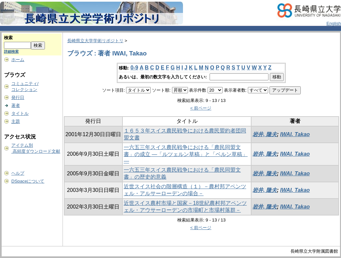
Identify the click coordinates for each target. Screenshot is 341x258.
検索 (8, 37)
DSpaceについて (27, 181)
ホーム (17, 59)
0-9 (134, 67)
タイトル (20, 113)
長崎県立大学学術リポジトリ (95, 40)
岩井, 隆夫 (265, 134)
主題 (15, 121)
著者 (15, 105)
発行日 (17, 97)
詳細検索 (11, 51)
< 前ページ (201, 108)
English (333, 23)
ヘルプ (17, 173)
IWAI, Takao (295, 134)
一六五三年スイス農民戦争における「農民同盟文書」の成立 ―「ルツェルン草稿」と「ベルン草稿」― (186, 154)
